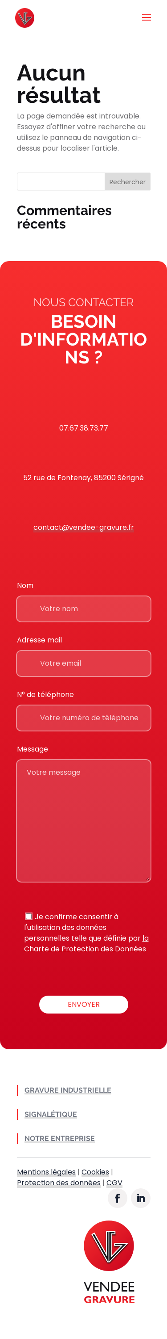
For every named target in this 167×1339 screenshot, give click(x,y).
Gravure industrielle (67, 1090)
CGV (114, 1183)
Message (32, 749)
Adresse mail (39, 640)
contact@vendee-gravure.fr (83, 527)
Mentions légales (46, 1172)
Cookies (95, 1172)
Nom (25, 585)
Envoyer (84, 1004)
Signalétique (50, 1114)
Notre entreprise (59, 1138)
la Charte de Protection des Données (86, 943)
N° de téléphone (45, 694)
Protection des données (59, 1183)
